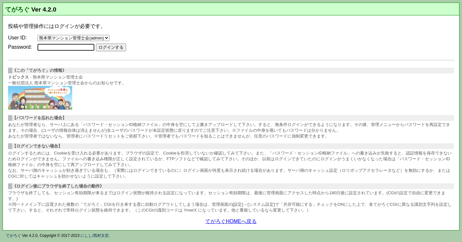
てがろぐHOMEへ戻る (231, 221)
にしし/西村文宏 (94, 235)
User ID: (17, 37)
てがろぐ (17, 9)
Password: (20, 47)
